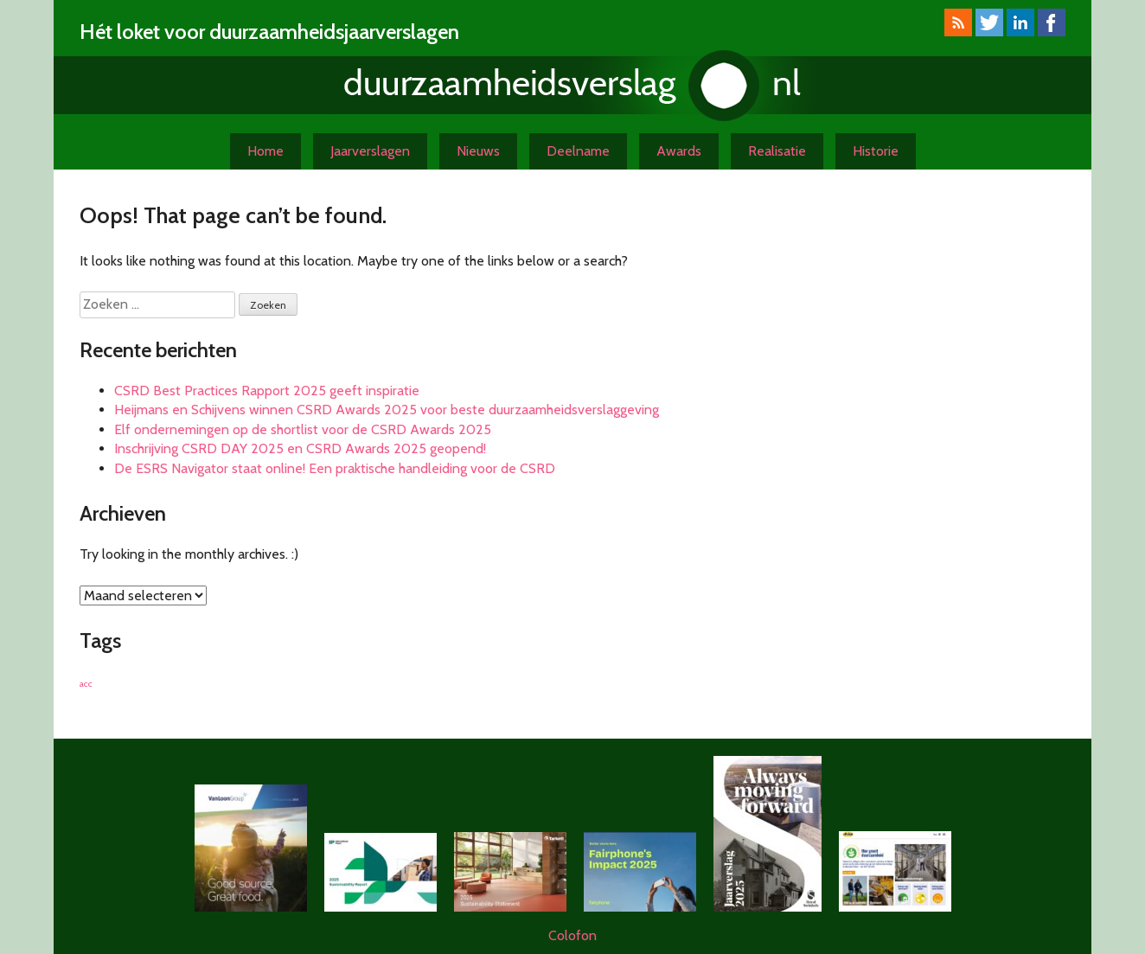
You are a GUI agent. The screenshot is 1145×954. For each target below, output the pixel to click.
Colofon (572, 935)
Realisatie (777, 151)
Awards (678, 151)
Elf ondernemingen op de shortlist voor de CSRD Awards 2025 (302, 429)
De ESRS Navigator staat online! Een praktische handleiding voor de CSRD (334, 468)
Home (265, 151)
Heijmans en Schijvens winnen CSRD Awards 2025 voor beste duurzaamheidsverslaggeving (386, 409)
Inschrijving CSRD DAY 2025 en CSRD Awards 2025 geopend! (300, 448)
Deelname (578, 151)
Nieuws (478, 151)
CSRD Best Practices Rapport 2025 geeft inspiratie (266, 390)
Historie (876, 151)
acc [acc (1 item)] (86, 683)
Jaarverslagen (370, 151)
